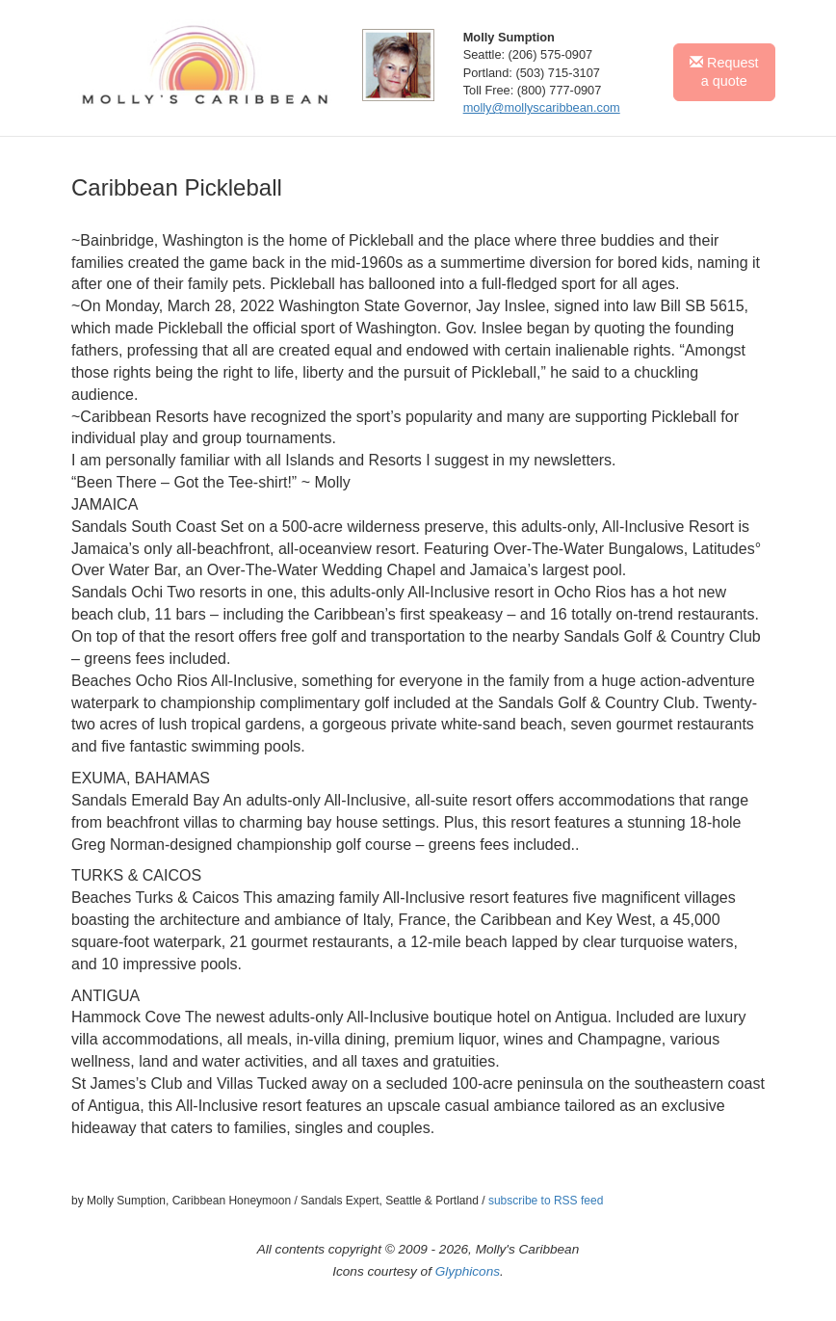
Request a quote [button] (724, 72)
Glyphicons (467, 1271)
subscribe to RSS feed (545, 1200)
